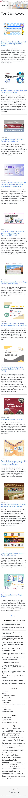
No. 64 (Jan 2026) (7, 719)
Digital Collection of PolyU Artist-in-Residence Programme (14, 676)
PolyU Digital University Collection (10, 662)
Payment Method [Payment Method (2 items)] (13, 762)
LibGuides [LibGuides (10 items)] (11, 748)
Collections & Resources (8, 695)
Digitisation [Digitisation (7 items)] (5, 735)
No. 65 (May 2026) (7, 717)
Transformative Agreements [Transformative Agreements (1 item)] (12, 776)
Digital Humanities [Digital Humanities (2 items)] (6, 733)
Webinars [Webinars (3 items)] (4, 778)
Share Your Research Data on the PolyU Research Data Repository (12, 649)
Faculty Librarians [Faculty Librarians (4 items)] (17, 743)
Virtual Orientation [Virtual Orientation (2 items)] (21, 776)
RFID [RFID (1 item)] (9, 771)
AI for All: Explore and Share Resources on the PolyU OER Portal (13, 628)
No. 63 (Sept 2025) (7, 720)
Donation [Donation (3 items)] (11, 735)
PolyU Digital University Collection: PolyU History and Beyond (12, 632)
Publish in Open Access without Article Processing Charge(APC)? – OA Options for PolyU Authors (13, 667)
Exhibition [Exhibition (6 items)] (10, 740)
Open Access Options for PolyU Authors (12, 680)
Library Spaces (6, 702)
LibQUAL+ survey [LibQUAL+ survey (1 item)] (19, 748)
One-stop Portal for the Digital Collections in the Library (13, 684)
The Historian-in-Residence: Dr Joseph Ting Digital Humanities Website (13, 672)
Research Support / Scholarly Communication (13, 704)
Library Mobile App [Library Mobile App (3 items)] (9, 750)
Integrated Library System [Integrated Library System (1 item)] (14, 745)
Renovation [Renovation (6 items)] (15, 768)
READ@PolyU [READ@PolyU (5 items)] (14, 766)
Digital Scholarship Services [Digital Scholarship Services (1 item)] (15, 733)
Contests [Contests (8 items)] (14, 728)
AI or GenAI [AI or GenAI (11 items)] (6, 728)
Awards (4, 693)
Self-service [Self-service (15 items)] (15, 774)
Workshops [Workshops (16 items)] (11, 779)
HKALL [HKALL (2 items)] (8, 745)
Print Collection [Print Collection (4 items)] (14, 765)
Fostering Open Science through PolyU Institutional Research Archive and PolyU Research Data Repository (12, 638)
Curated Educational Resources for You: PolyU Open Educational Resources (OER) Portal (12, 644)
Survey (4, 707)
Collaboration (5, 691)
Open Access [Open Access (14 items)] (16, 757)
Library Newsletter (7, 6)
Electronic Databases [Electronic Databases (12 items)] (10, 737)
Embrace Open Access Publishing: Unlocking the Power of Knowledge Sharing (13, 658)
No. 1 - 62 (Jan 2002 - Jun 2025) (10, 722)
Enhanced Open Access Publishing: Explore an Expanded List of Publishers (13, 654)
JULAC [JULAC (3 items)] (6, 748)
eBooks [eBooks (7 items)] (16, 735)
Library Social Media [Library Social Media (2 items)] (12, 752)
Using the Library (6, 709)
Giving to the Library (7, 698)
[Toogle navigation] (25, 5)
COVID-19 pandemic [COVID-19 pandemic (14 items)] (16, 731)
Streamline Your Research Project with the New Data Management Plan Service (13, 623)
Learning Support (6, 700)
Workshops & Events (7, 711)
